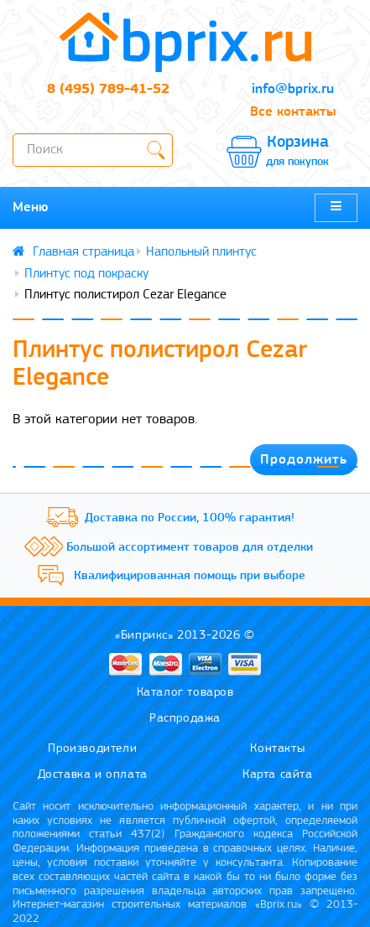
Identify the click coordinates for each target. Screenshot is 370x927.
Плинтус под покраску (86, 274)
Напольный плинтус (201, 252)
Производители (92, 749)
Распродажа (185, 718)
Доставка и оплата (93, 775)
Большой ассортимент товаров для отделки (189, 547)
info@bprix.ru (293, 89)
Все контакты (293, 112)
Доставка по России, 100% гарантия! (189, 518)
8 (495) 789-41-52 (108, 89)
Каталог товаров (185, 692)
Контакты (277, 749)
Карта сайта (277, 775)
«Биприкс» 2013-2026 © (185, 635)
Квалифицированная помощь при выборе (189, 576)
